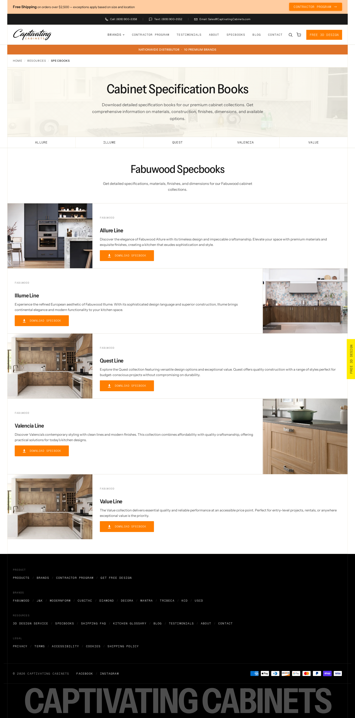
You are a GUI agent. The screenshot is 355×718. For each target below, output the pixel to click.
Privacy (20, 646)
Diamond (106, 600)
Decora (127, 600)
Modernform (60, 600)
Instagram (109, 673)
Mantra (146, 600)
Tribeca (167, 600)
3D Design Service (30, 623)
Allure (41, 142)
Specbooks (236, 34)
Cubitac (85, 600)
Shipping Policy (123, 646)
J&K (40, 600)
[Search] (290, 35)
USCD (199, 600)
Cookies (93, 646)
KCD (185, 600)
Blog (256, 34)
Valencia (245, 142)
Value (313, 142)
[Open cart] (298, 35)
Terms (39, 646)
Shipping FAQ (93, 623)
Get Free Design (116, 577)
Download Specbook (127, 255)
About (214, 34)
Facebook (84, 673)
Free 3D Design (324, 34)
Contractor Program (151, 34)
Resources (36, 60)
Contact (275, 34)
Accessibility (65, 646)
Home (17, 60)
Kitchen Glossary (129, 623)
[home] (32, 34)
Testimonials (189, 34)
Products (21, 577)
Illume (109, 142)
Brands (43, 577)
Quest (177, 142)
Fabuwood (21, 600)
